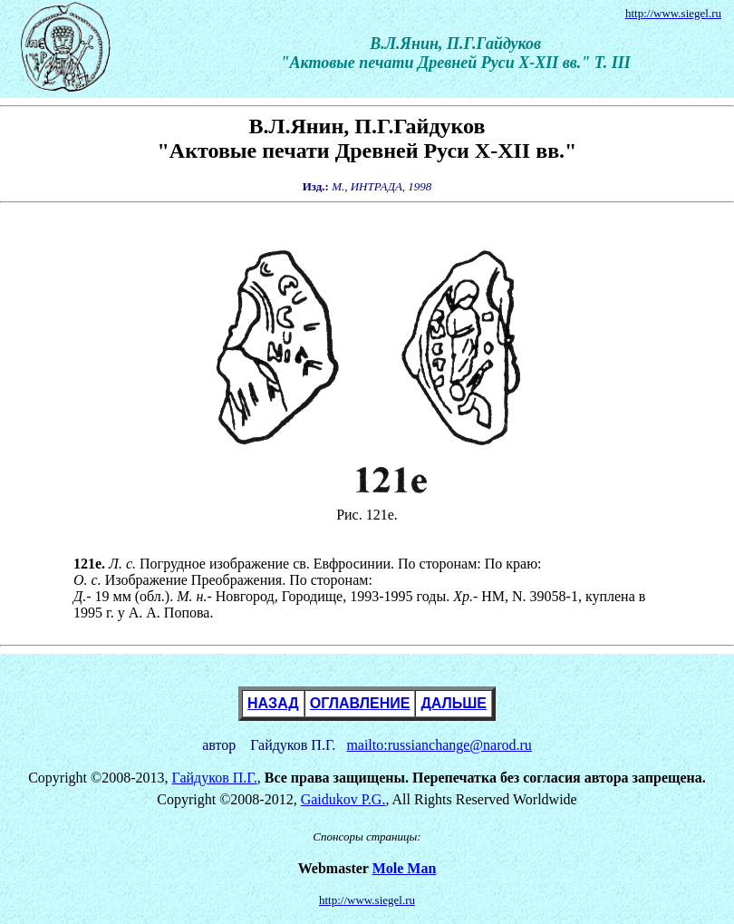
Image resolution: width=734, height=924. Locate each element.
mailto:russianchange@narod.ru (438, 745)
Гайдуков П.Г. (214, 777)
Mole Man (404, 868)
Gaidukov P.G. (343, 799)
